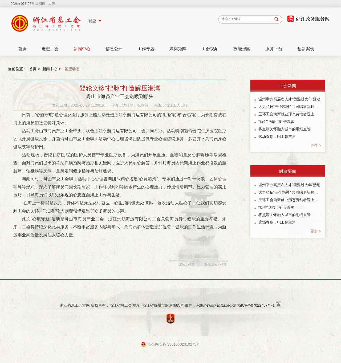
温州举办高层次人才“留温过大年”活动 (289, 99)
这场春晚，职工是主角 (277, 136)
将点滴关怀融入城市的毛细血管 (284, 129)
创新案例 (305, 48)
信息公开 (114, 48)
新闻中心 (82, 48)
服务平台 (273, 48)
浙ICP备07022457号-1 (256, 305)
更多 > (315, 145)
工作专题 (146, 48)
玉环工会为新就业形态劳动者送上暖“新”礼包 (289, 114)
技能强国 (241, 48)
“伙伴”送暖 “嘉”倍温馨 (276, 121)
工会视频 (209, 48)
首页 (22, 48)
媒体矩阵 (177, 48)
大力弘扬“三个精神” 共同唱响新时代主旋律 (289, 106)
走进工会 (50, 48)
